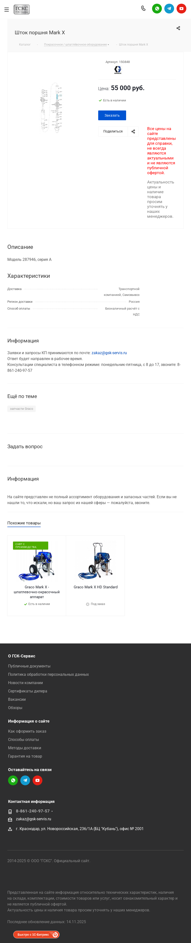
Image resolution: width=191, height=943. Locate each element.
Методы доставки (24, 748)
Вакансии (17, 699)
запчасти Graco (21, 409)
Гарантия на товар (25, 756)
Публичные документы (29, 666)
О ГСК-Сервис (21, 655)
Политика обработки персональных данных (48, 674)
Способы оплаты (23, 739)
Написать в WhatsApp (157, 8)
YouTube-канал (181, 8)
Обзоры (15, 707)
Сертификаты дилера (27, 691)
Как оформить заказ (27, 731)
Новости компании (25, 682)
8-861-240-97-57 (33, 811)
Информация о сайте (28, 721)
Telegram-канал (169, 8)
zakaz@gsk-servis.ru (109, 353)
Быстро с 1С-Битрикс (33, 934)
